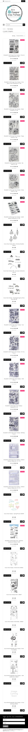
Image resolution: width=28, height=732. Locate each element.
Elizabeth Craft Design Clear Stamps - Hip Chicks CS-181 (14, 163)
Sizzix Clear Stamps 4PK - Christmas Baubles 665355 (14, 244)
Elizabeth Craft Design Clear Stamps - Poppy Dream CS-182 (14, 136)
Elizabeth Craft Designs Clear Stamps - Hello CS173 (14, 379)
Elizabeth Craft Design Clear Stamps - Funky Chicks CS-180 (14, 190)
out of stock (7, 63)
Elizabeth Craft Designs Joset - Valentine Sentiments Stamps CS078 (14, 541)
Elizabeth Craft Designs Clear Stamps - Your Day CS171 (14, 325)
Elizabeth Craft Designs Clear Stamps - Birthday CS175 (14, 433)
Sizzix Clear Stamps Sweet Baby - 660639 (14, 621)
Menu (23, 1)
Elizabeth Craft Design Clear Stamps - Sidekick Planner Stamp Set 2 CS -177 (14, 487)
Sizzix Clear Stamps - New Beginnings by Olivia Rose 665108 (14, 298)
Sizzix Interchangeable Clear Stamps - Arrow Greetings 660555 (14, 703)
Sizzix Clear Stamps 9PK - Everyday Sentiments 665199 (14, 271)
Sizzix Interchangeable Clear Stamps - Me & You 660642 (14, 649)
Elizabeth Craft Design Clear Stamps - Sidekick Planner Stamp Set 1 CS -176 (14, 460)
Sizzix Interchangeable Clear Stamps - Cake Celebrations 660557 (14, 676)
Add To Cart (7, 117)
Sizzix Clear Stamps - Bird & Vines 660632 (14, 567)
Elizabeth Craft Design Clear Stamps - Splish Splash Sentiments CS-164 (14, 217)
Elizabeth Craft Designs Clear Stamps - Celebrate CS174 (14, 406)
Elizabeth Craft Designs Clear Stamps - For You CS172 (14, 352)
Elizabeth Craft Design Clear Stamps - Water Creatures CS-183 (14, 109)
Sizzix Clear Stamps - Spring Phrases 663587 (14, 513)
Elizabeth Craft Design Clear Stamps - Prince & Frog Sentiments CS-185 (14, 55)
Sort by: (13, 35)
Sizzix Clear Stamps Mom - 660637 (14, 594)
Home (4, 29)
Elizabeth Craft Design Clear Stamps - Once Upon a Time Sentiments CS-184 (14, 82)
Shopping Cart (7, 1)
